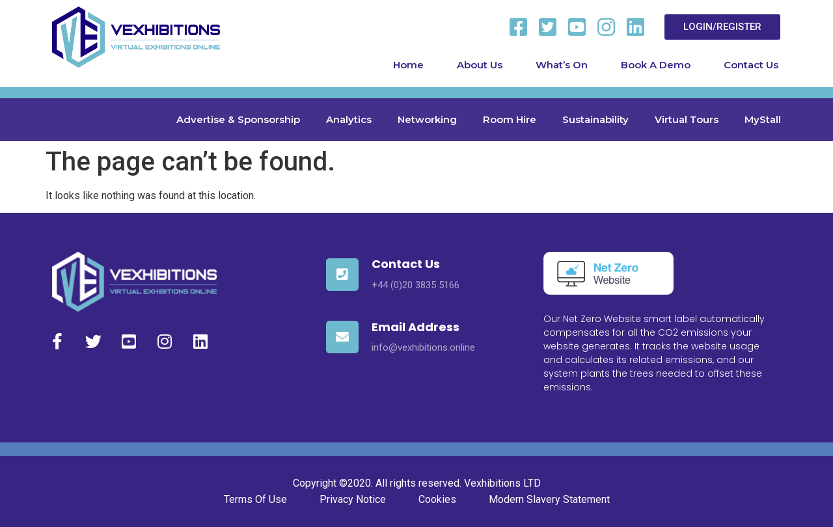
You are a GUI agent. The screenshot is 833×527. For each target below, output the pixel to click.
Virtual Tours (686, 119)
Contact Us (751, 65)
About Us (479, 65)
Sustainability (595, 119)
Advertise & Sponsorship (238, 119)
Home (408, 65)
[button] (722, 27)
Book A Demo (655, 65)
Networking (427, 119)
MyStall (762, 119)
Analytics (349, 119)
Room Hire (509, 119)
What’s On (562, 65)
